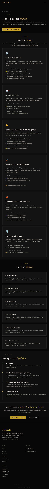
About (4, 451)
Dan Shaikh (6, 2)
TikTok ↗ (4, 477)
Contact (4, 461)
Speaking (4, 456)
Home (3, 11)
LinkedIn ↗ (5, 469)
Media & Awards (6, 459)
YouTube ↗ (5, 474)
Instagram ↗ (5, 471)
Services (4, 454)
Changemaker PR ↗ (31, 451)
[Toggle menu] (45, 2)
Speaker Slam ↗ (30, 448)
